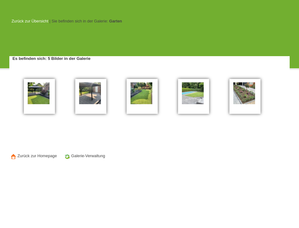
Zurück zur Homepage (33, 156)
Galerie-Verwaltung (84, 156)
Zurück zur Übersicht (30, 21)
